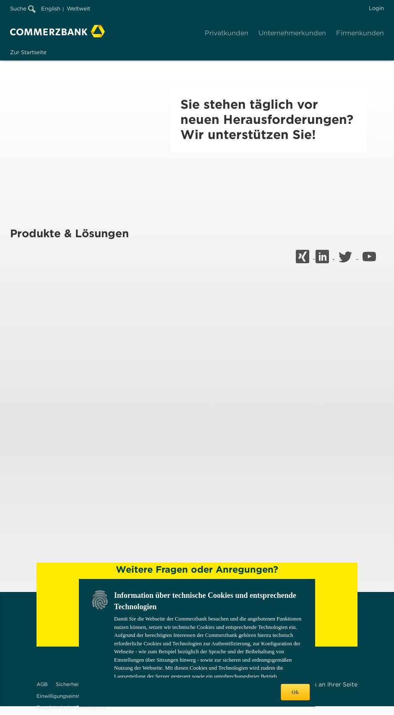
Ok (295, 692)
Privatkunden (226, 33)
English (50, 8)
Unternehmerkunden (292, 33)
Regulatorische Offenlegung (71, 707)
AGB (42, 684)
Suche (23, 8)
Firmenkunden (360, 33)
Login (376, 8)
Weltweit (78, 8)
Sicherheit (68, 684)
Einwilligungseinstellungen (69, 696)
